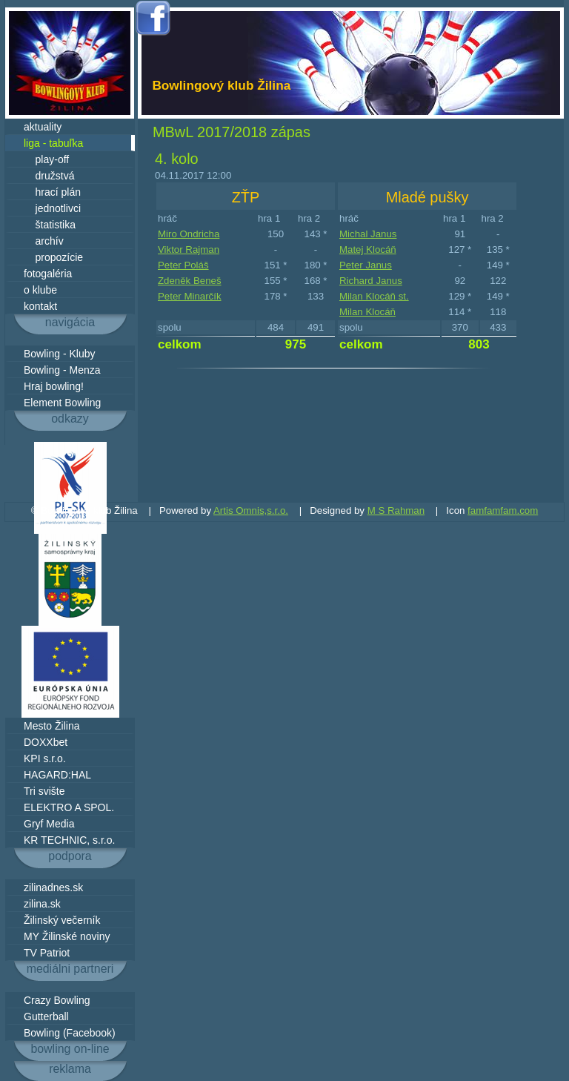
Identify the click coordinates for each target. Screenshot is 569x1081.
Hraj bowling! (54, 386)
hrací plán (52, 192)
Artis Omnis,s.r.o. (250, 510)
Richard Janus (370, 280)
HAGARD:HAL (57, 775)
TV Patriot (47, 953)
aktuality (42, 127)
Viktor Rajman (188, 249)
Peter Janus (365, 265)
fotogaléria (48, 274)
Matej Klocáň (367, 249)
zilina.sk (42, 904)
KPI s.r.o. (45, 758)
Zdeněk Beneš (190, 280)
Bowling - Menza (62, 370)
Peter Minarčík (190, 296)
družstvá (49, 176)
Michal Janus (367, 233)
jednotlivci (52, 208)
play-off (46, 159)
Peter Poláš (183, 265)
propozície (53, 257)
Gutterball (46, 1016)
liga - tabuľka (53, 143)
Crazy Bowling (57, 1000)
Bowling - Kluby (60, 354)
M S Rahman (396, 510)
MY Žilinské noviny (67, 936)
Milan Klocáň (367, 311)
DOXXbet (45, 742)
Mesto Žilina (51, 726)
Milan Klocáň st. (374, 296)
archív (44, 241)
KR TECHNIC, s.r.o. (69, 840)
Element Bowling (62, 403)
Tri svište (44, 791)
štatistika (50, 225)
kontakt (40, 306)
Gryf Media (49, 824)
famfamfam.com (502, 510)
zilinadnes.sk (53, 887)
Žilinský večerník (62, 920)
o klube (40, 290)
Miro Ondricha (188, 233)
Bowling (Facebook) (70, 1033)
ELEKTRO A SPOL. (69, 807)
